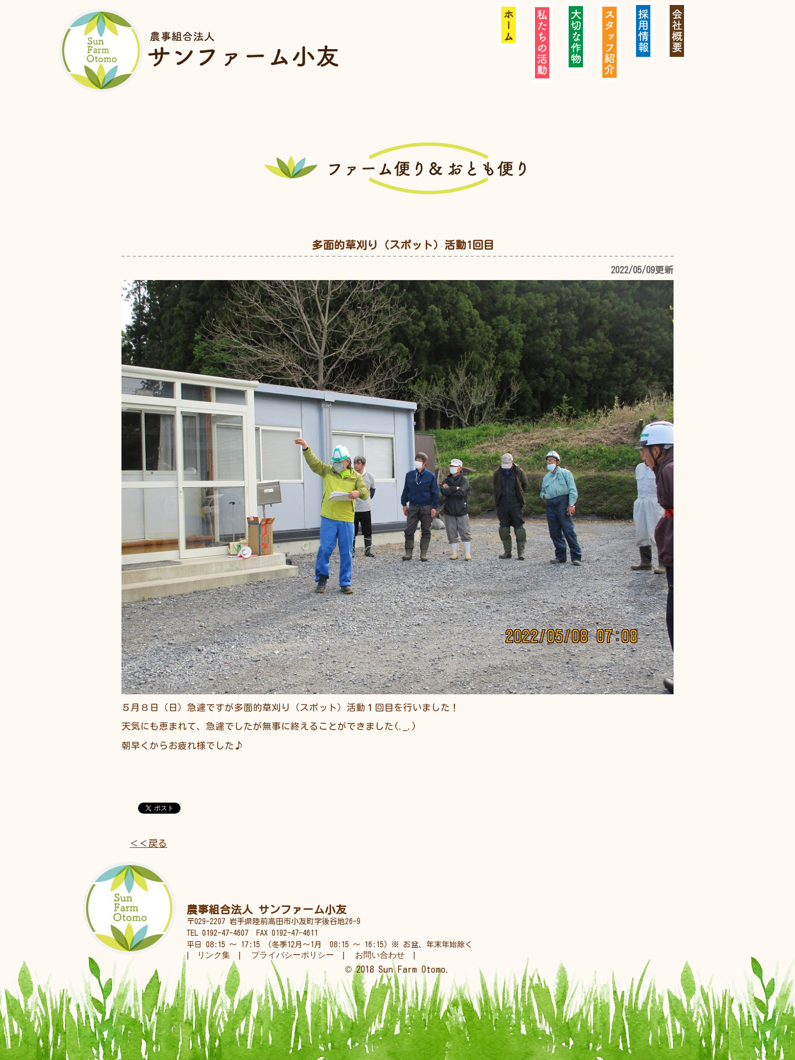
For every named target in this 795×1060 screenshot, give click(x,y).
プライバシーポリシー (292, 954)
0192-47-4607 (225, 933)
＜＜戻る (148, 843)
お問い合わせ (380, 954)
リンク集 (213, 954)
